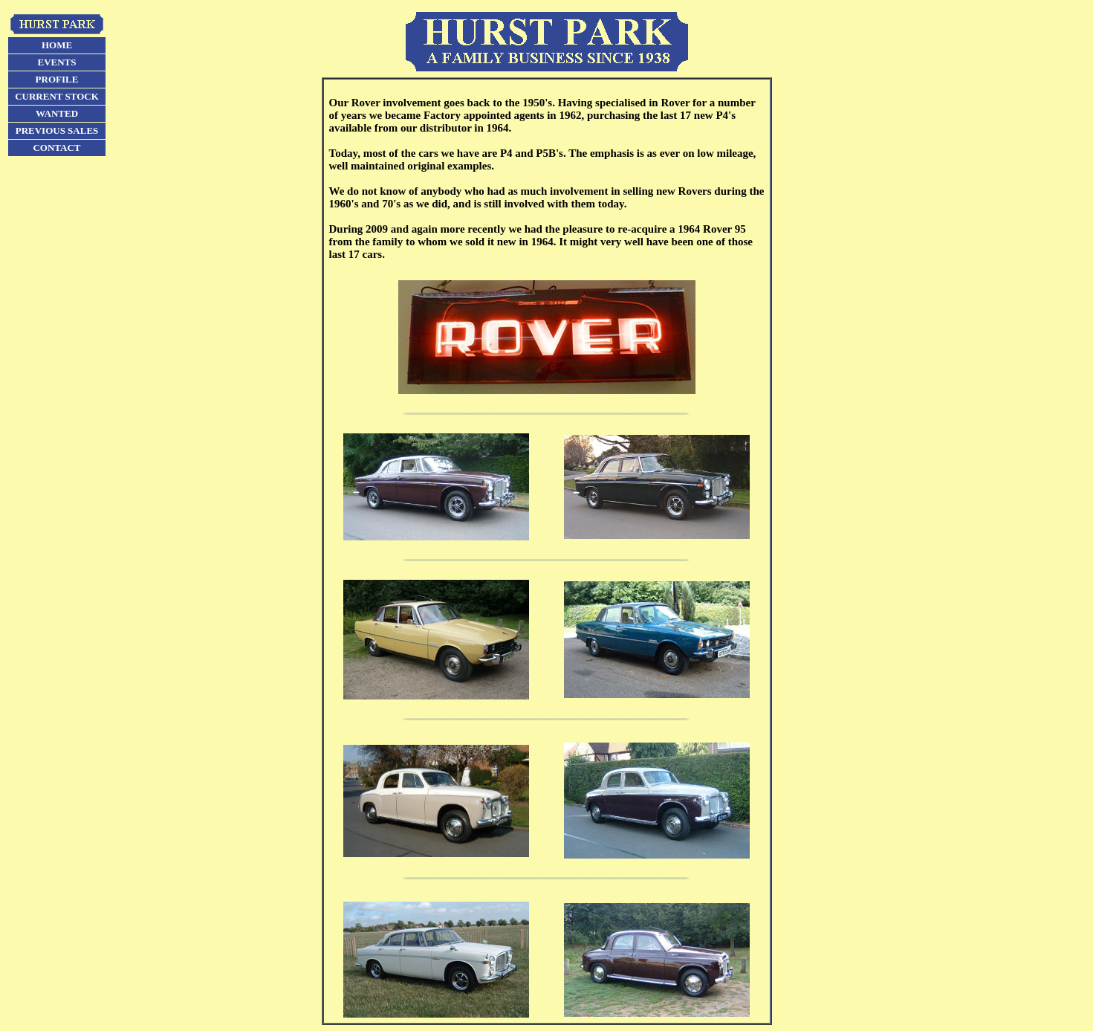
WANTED (57, 113)
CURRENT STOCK (57, 96)
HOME (57, 45)
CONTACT (56, 147)
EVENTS (56, 62)
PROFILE (57, 79)
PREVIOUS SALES (57, 130)
